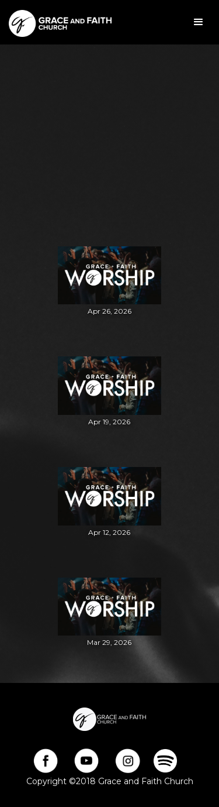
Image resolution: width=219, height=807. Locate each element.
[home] (57, 22)
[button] (198, 22)
